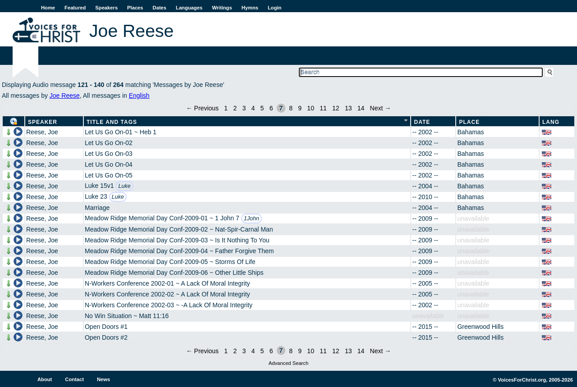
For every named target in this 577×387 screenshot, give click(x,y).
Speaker (42, 122)
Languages (189, 7)
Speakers (106, 7)
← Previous (202, 108)
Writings (222, 7)
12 (335, 108)
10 (310, 108)
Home (48, 7)
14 (361, 108)
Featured (75, 7)
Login (274, 7)
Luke (124, 186)
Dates (159, 7)
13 (348, 108)
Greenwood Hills (480, 326)
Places (135, 7)
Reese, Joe (42, 132)
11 (323, 108)
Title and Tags (112, 122)
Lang (550, 122)
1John (251, 218)
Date (422, 122)
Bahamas (470, 132)
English (139, 95)
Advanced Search (288, 363)
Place (469, 122)
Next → (380, 108)
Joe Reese (65, 95)
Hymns (250, 7)
